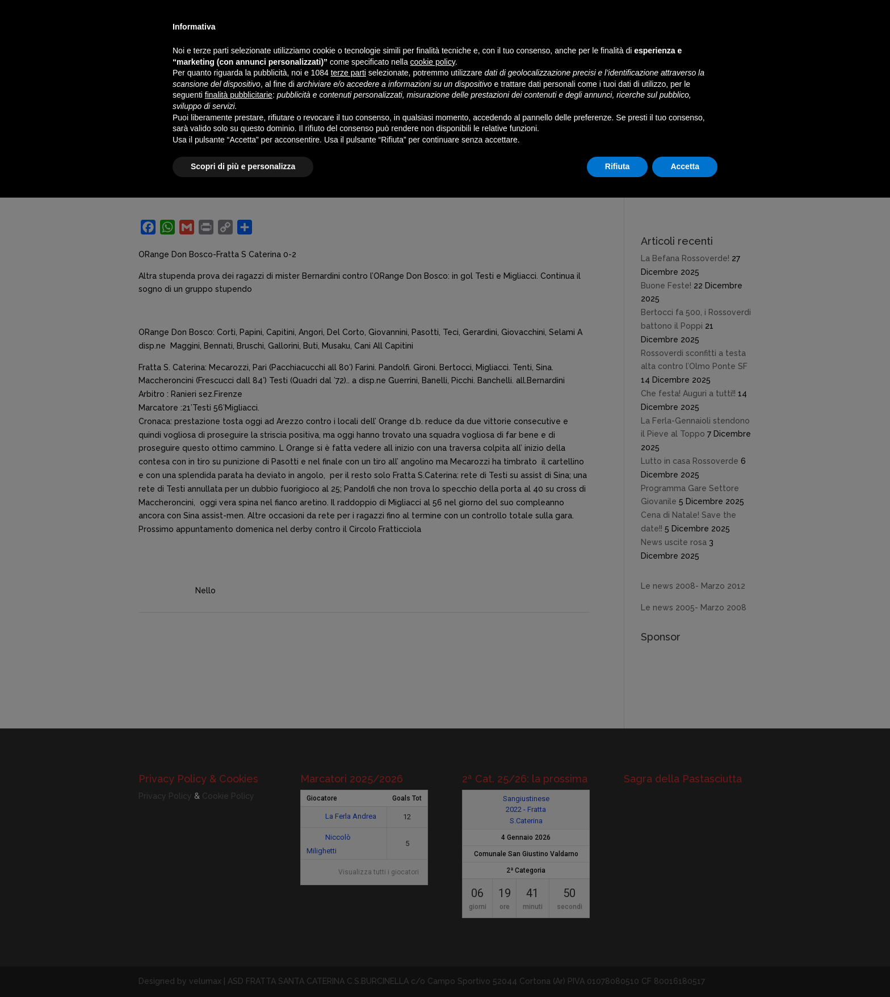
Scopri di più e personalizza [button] (243, 166)
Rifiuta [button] (617, 166)
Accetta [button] (684, 166)
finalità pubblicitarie (238, 94)
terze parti (348, 72)
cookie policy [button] (432, 61)
